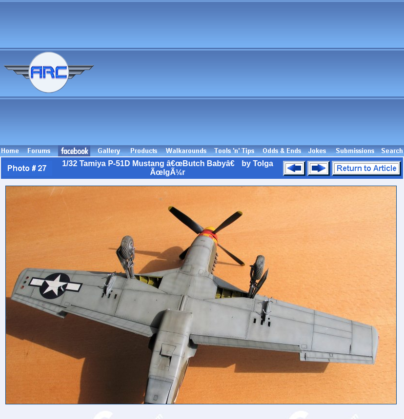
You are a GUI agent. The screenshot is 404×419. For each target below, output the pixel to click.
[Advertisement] (302, 77)
